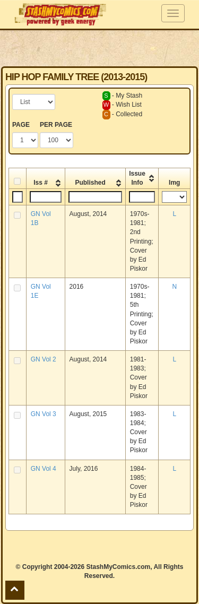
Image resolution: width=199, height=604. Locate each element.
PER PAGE (56, 124)
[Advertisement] (100, 47)
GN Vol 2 (43, 359)
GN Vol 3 (43, 414)
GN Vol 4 (43, 468)
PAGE (21, 124)
